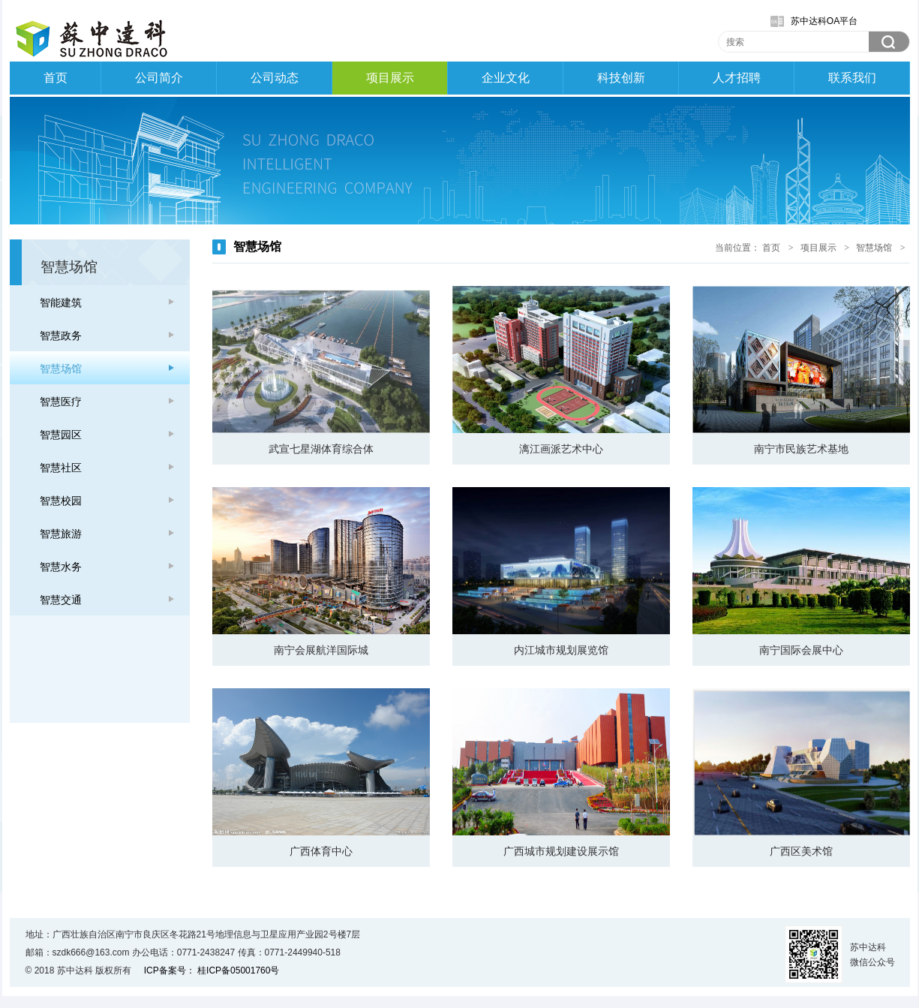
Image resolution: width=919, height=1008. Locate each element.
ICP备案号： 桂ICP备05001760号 (212, 970)
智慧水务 (61, 567)
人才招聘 (737, 77)
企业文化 (506, 77)
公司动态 (275, 77)
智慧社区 (61, 468)
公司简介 (159, 77)
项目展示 (390, 77)
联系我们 (852, 77)
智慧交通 (61, 600)
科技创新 (621, 77)
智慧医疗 (61, 402)
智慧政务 (61, 335)
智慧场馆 (61, 369)
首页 (56, 77)
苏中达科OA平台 (824, 21)
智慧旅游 (61, 534)
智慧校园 (61, 501)
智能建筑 (61, 302)
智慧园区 (61, 435)
